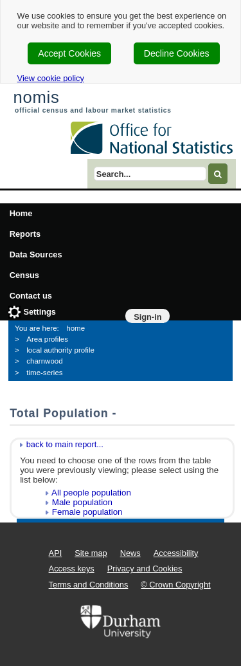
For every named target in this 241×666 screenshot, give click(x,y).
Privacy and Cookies (145, 568)
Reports (25, 234)
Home (21, 213)
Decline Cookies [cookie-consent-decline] (177, 53)
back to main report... (64, 444)
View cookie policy (50, 78)
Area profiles (47, 339)
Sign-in (147, 317)
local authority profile (60, 350)
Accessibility (176, 553)
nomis (36, 97)
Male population (82, 502)
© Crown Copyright (175, 584)
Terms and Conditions (89, 584)
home (75, 328)
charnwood (44, 361)
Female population (87, 512)
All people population (91, 492)
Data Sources (36, 254)
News (130, 553)
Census (24, 275)
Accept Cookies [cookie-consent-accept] (69, 53)
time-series (44, 372)
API (55, 553)
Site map (91, 553)
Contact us (31, 296)
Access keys (71, 568)
